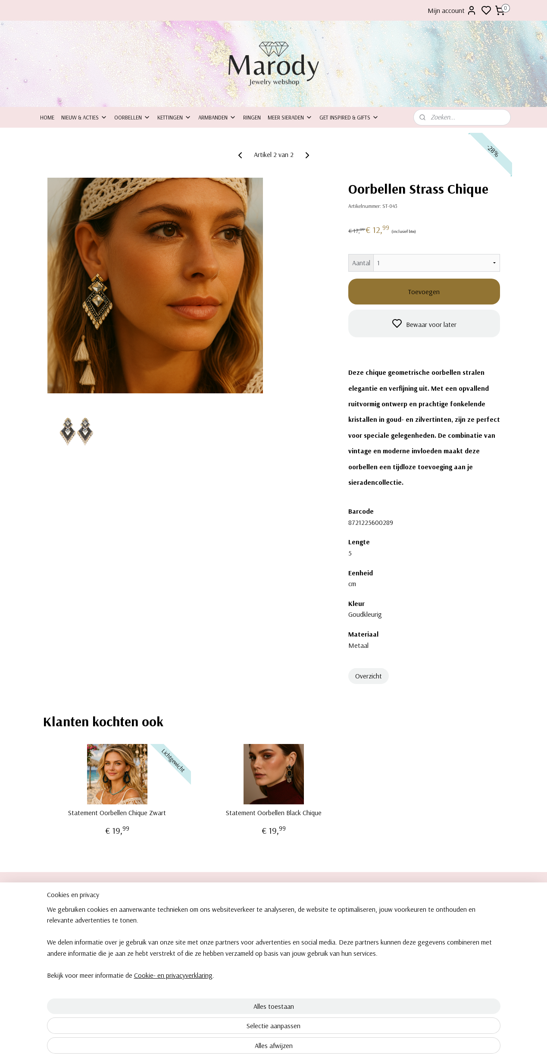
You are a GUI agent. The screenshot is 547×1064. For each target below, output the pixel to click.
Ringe (426, 940)
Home (47, 117)
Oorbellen (132, 117)
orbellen (434, 911)
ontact (51, 920)
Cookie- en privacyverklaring (163, 1047)
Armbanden (217, 117)
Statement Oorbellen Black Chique (273, 813)
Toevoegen (424, 291)
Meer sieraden (290, 117)
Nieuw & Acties (84, 117)
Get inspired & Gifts (349, 117)
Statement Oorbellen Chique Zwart (117, 813)
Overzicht (368, 676)
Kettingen (174, 117)
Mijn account (452, 10)
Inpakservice (55, 930)
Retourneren (55, 940)
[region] (217, 1014)
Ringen (252, 117)
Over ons (51, 911)
